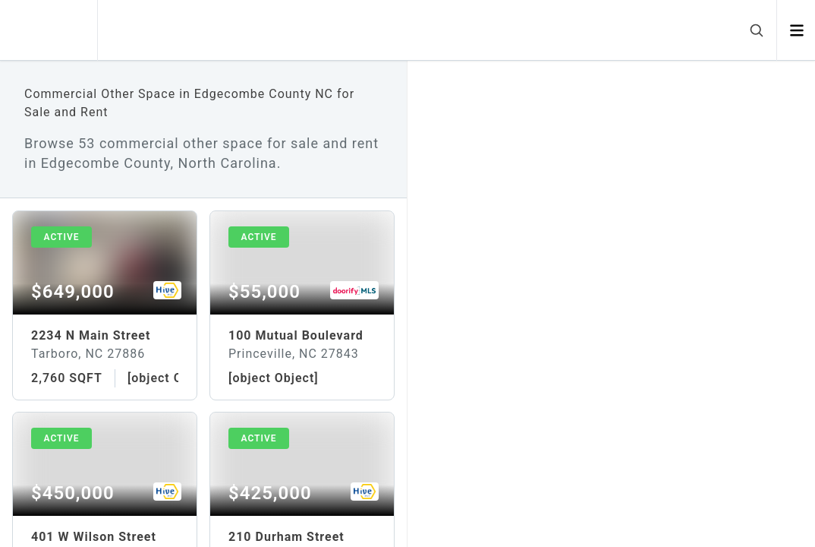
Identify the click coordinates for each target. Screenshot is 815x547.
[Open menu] (796, 30)
